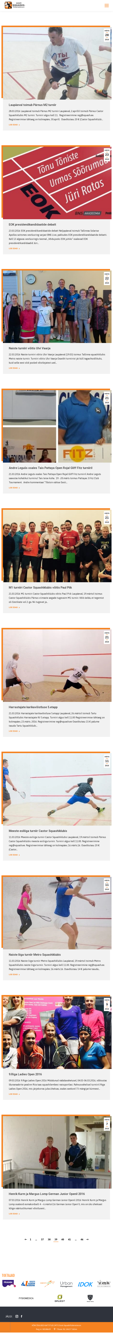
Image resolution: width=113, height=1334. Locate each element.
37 (42, 1239)
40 (62, 1239)
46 (82, 1239)
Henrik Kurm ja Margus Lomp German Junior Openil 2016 (47, 1194)
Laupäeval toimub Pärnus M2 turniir (32, 105)
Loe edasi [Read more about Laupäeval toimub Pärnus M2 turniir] (14, 125)
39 (56, 1239)
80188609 (47, 1329)
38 (49, 1239)
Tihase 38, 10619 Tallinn (66, 1329)
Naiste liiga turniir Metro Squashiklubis (35, 954)
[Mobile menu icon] (106, 5)
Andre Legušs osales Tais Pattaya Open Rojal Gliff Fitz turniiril (50, 468)
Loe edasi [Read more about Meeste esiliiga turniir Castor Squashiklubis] (14, 855)
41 (69, 1239)
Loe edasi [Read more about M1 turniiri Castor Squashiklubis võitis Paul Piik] (14, 607)
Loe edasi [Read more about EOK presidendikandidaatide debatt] (14, 249)
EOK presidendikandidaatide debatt (32, 224)
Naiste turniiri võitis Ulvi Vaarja (29, 348)
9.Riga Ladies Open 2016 (25, 1074)
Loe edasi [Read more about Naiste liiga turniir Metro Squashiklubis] (14, 975)
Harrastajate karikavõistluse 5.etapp (33, 707)
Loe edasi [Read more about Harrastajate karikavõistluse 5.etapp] (14, 731)
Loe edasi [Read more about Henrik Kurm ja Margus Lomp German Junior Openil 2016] (14, 1214)
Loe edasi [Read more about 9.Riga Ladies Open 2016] (14, 1094)
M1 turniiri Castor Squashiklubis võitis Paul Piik (40, 587)
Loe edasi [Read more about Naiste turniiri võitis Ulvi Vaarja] (14, 368)
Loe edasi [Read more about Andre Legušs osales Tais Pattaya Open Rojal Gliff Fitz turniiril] (14, 488)
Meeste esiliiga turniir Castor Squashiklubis (38, 831)
